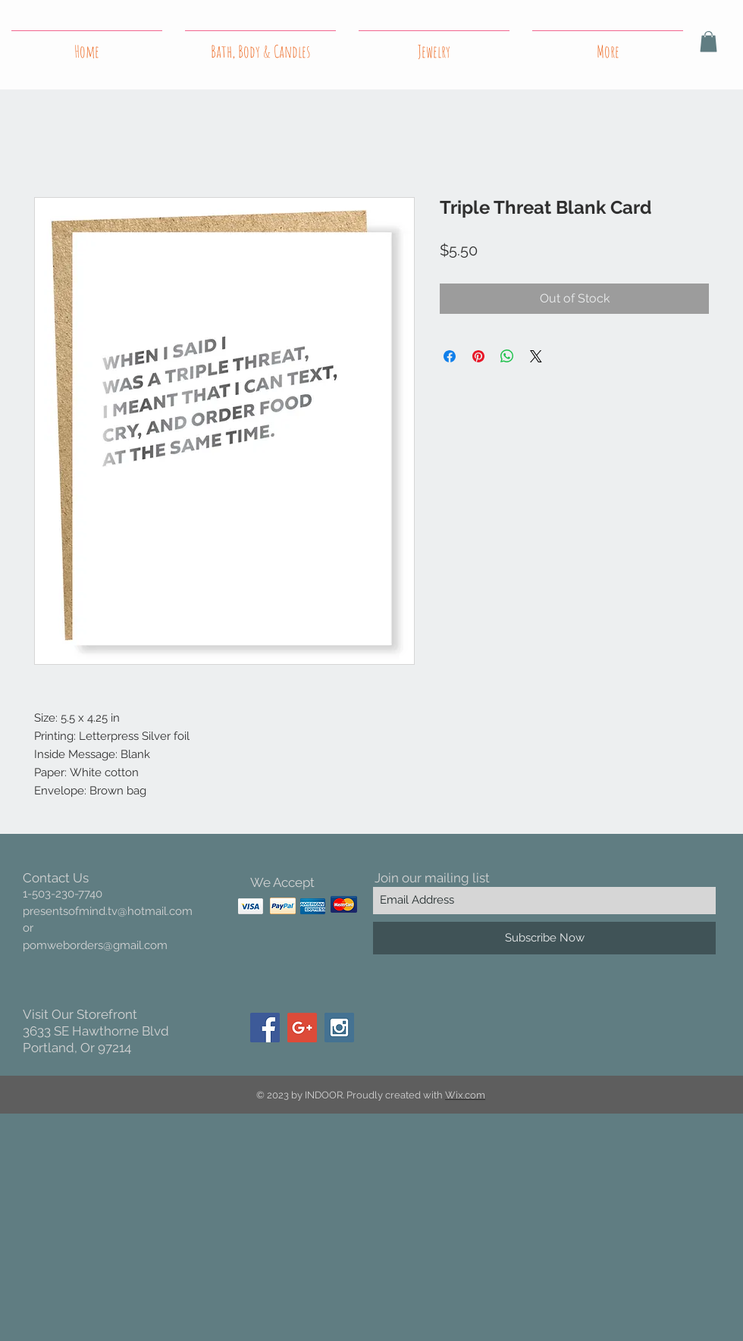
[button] (708, 41)
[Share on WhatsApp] (507, 356)
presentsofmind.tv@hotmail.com (108, 911)
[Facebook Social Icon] (265, 1027)
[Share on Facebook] (449, 356)
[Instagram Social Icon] (339, 1027)
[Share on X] (536, 356)
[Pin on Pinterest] (478, 356)
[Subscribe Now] (544, 938)
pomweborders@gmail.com (95, 945)
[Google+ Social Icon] (302, 1027)
